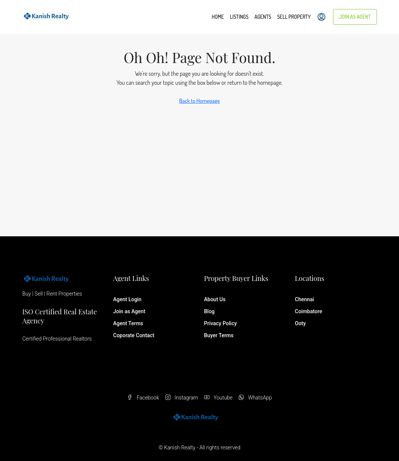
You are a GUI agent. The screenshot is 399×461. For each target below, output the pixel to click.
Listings (239, 17)
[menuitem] (321, 17)
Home (218, 17)
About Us (215, 299)
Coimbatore (308, 311)
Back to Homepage (199, 100)
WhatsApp (255, 398)
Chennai (304, 299)
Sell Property (294, 17)
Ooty (300, 323)
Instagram (181, 398)
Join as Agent (129, 311)
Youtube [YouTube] (218, 398)
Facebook (143, 398)
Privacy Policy (220, 323)
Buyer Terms (219, 335)
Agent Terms (128, 323)
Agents (262, 17)
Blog (209, 311)
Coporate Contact (133, 335)
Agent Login (127, 299)
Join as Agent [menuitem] (355, 17)
